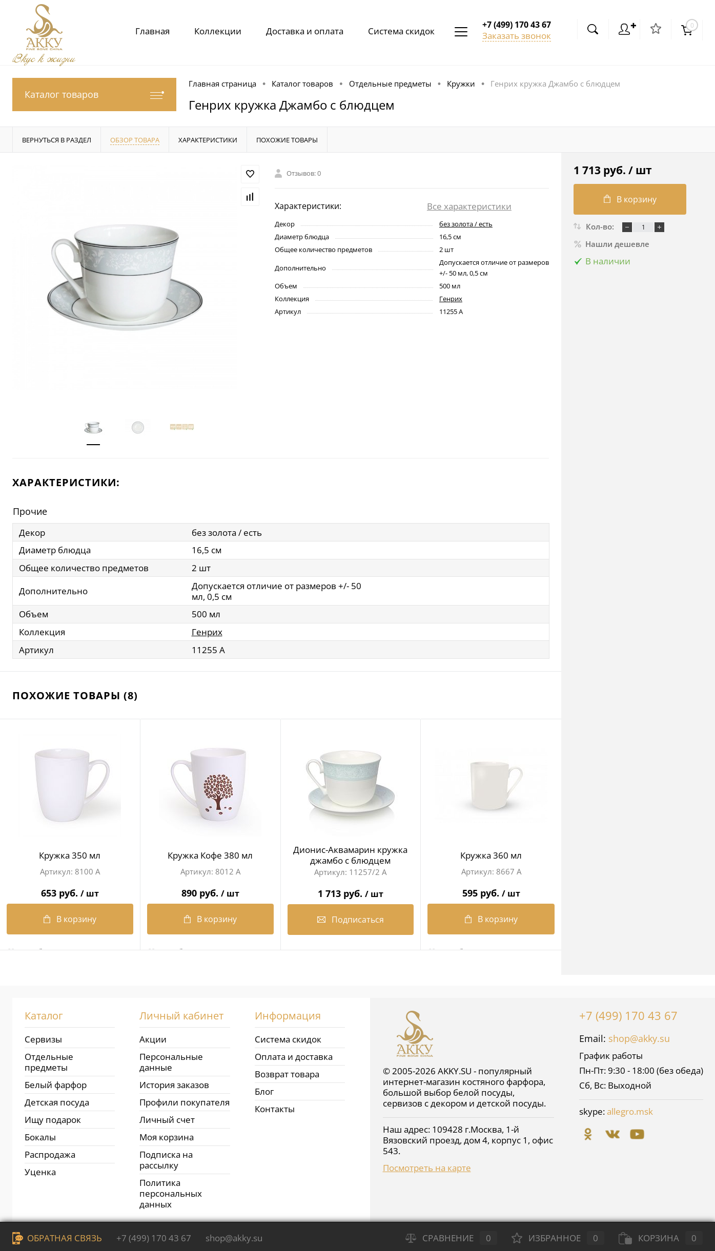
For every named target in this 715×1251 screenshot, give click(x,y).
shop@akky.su (639, 1036)
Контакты (275, 1107)
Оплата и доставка (294, 1054)
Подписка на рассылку (166, 1157)
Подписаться (350, 918)
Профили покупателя (184, 1100)
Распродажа (50, 1152)
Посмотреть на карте (427, 1165)
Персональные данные (171, 1060)
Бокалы (40, 1135)
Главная (144, 31)
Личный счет (167, 1117)
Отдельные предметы (49, 1060)
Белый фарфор (56, 1083)
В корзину (70, 918)
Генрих (450, 298)
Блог (264, 1089)
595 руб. (491, 887)
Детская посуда (57, 1100)
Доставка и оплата (300, 31)
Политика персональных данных (170, 1191)
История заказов (174, 1083)
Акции (153, 1037)
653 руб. (70, 887)
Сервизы (43, 1037)
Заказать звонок (516, 35)
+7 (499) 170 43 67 (628, 1013)
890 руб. (210, 887)
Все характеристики (469, 206)
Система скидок (399, 31)
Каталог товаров (94, 94)
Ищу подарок (53, 1117)
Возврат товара (287, 1072)
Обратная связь (57, 1238)
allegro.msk (630, 1109)
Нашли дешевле (611, 244)
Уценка (40, 1170)
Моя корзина (166, 1135)
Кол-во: (601, 226)
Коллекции (211, 31)
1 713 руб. (351, 888)
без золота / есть (466, 223)
